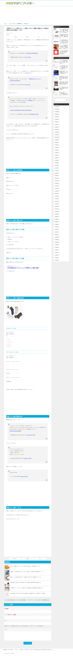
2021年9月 (57, 183)
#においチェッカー (37, 78)
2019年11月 (57, 239)
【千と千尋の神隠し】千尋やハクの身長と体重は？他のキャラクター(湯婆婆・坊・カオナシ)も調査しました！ (63, 67)
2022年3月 (57, 170)
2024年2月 (57, 127)
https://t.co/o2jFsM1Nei (15, 110)
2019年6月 (57, 252)
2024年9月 (57, 114)
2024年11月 (57, 109)
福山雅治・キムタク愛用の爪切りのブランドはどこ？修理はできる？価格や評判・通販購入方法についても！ (27, 571)
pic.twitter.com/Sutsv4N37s (26, 110)
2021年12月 (57, 178)
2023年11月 (57, 134)
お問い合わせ (26, 23)
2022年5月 (57, 165)
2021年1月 (57, 203)
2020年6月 (57, 221)
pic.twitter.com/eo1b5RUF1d (32, 53)
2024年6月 (57, 116)
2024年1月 (57, 129)
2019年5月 (57, 255)
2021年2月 (57, 201)
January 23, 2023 (27, 458)
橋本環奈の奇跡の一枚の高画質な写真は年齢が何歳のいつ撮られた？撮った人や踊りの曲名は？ (63, 78)
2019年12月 (57, 237)
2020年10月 (57, 211)
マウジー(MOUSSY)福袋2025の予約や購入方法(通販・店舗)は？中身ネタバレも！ (63, 52)
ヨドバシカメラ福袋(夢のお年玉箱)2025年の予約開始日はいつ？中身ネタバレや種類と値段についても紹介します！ (63, 47)
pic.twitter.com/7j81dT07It (15, 80)
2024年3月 (57, 124)
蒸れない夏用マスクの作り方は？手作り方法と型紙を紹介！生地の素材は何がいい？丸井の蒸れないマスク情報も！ (28, 593)
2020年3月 (57, 229)
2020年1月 (57, 234)
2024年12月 (57, 106)
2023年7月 (57, 142)
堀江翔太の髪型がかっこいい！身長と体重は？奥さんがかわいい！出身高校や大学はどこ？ (63, 94)
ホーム (6, 23)
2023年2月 (57, 155)
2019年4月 (57, 257)
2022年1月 (57, 175)
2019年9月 (57, 244)
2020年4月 (57, 226)
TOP (9, 649)
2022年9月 (57, 160)
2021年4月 (57, 196)
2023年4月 (57, 150)
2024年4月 (57, 121)
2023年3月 (57, 152)
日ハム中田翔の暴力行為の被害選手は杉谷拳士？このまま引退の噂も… (63, 88)
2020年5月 (57, 224)
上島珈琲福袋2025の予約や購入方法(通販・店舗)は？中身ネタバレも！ (63, 36)
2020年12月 (57, 206)
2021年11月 (57, 180)
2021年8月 (57, 185)
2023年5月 (57, 147)
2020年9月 (57, 214)
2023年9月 (57, 139)
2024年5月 (57, 119)
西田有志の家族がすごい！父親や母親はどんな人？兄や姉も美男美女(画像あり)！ (63, 72)
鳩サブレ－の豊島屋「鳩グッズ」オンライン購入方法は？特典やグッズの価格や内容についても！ (25, 566)
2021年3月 (57, 198)
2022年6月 (57, 162)
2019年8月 (57, 247)
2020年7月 (57, 219)
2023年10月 (57, 137)
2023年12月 (57, 132)
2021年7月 (57, 188)
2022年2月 (57, 173)
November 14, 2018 (34, 114)
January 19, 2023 (24, 476)
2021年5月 (57, 193)
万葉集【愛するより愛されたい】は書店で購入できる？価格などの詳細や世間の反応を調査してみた (25, 582)
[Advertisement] (36, 14)
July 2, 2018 (27, 84)
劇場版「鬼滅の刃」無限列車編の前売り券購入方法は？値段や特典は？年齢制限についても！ (63, 83)
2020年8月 (57, 216)
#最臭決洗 (31, 78)
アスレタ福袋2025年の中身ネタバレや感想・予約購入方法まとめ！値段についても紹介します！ (63, 41)
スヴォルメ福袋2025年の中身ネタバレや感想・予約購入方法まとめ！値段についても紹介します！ (63, 31)
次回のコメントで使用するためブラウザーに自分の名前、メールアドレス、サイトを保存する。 (24, 625)
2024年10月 (57, 111)
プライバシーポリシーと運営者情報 (15, 23)
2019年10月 (57, 242)
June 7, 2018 (28, 57)
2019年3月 (57, 260)
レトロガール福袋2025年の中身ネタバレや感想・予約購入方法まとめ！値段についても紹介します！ (63, 62)
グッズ (8, 34)
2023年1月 (57, 157)
